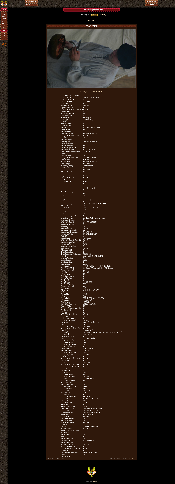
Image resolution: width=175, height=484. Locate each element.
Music (4, 23)
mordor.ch (95, 481)
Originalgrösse (84, 92)
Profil (4, 35)
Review (4, 16)
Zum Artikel (91, 21)
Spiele (4, 27)
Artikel (4, 22)
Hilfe (3, 33)
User (3, 30)
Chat (3, 25)
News (3, 13)
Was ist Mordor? (31, 1)
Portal (4, 14)
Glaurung (102, 15)
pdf (97, 16)
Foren (4, 18)
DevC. (4, 37)
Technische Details (97, 92)
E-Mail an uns (151, 1)
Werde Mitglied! (31, 5)
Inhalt (4, 10)
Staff (3, 39)
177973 (151, 5)
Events (4, 20)
